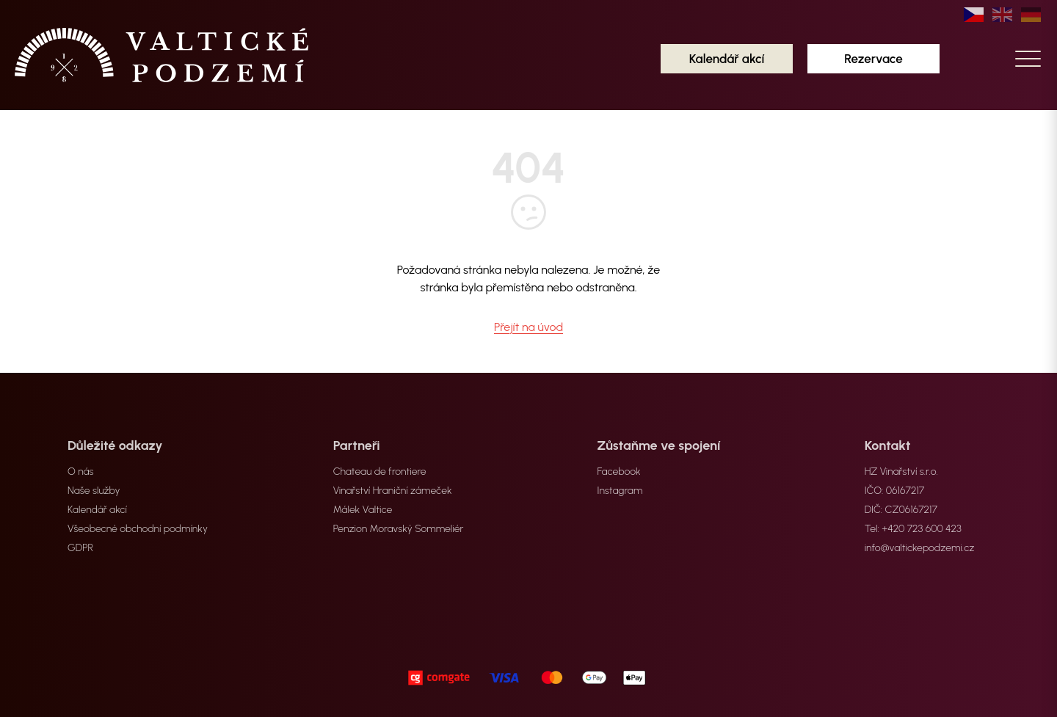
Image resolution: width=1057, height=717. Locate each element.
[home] (161, 55)
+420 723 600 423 (922, 529)
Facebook (619, 471)
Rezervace (873, 58)
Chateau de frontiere (379, 471)
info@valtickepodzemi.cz (920, 548)
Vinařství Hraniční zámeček (392, 490)
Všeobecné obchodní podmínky (138, 529)
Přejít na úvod (528, 327)
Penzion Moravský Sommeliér (398, 529)
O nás (80, 471)
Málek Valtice (363, 509)
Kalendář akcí (727, 58)
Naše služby (94, 490)
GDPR (80, 548)
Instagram (620, 490)
